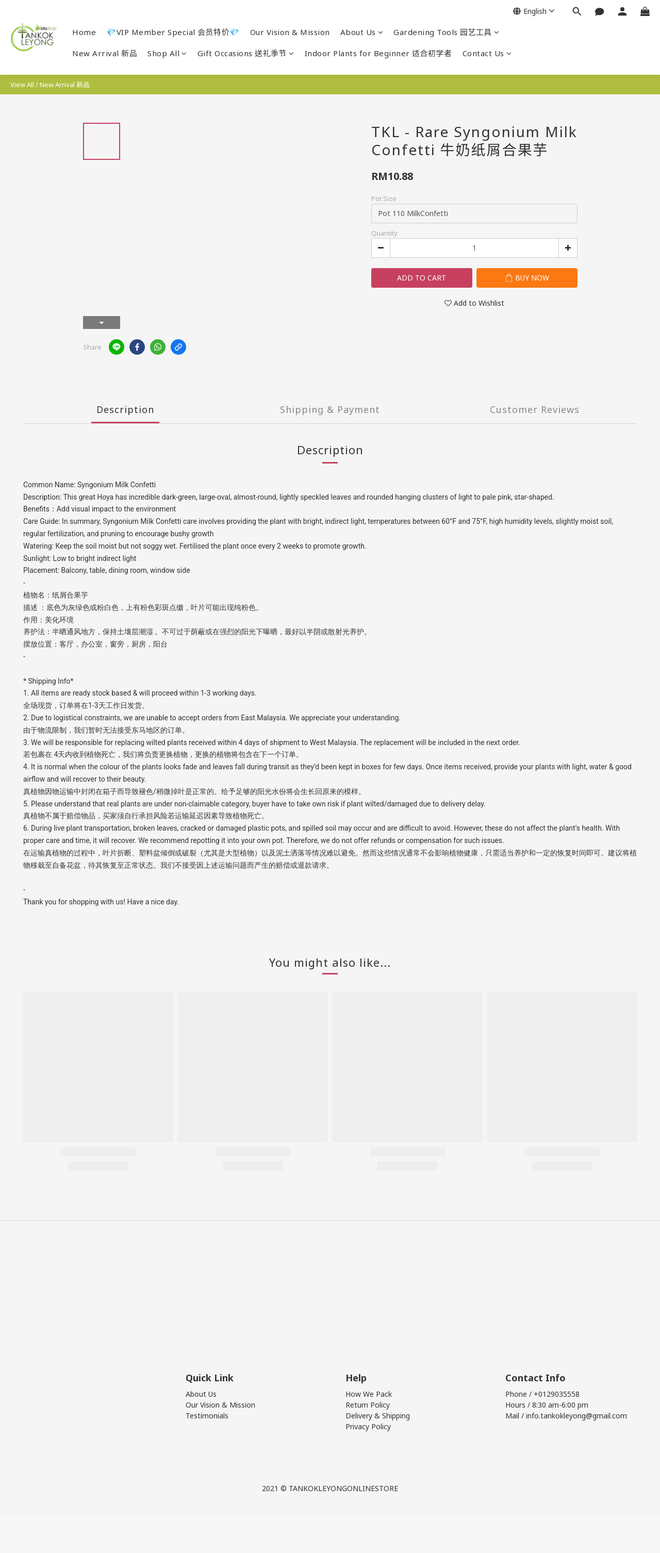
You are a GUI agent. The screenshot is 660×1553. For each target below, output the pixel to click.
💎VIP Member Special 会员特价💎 (173, 32)
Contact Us (487, 53)
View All (22, 84)
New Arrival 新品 (104, 53)
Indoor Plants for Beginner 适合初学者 (378, 53)
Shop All (167, 53)
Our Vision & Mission (290, 32)
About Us (362, 32)
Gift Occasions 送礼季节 (245, 53)
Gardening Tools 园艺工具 (446, 32)
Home (84, 32)
